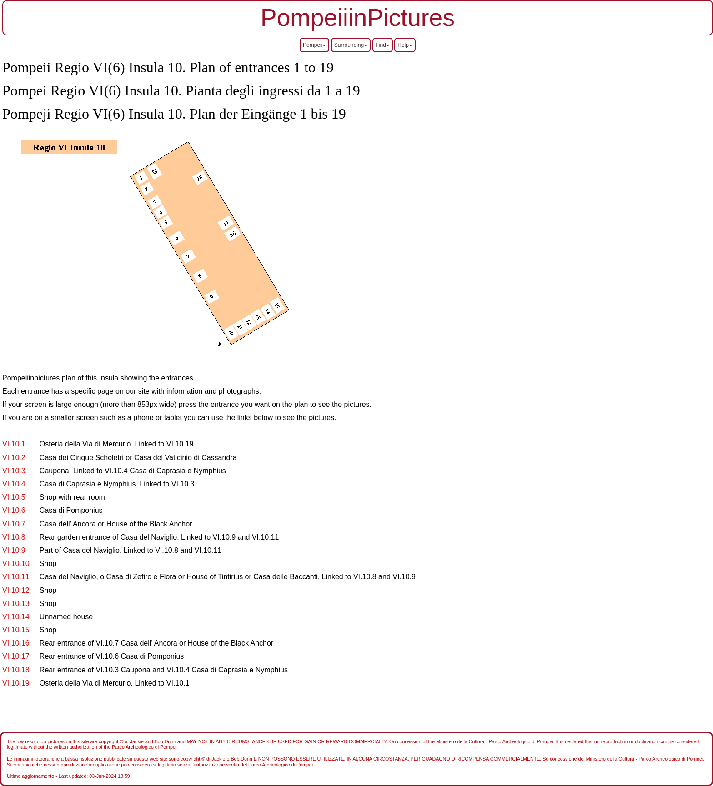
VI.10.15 (16, 630)
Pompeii (314, 45)
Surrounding (350, 45)
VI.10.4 (13, 484)
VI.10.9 (13, 550)
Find (383, 45)
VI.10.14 (16, 617)
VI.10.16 (16, 643)
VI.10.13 (16, 603)
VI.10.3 (13, 471)
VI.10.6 (13, 510)
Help (404, 45)
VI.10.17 (16, 656)
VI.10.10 (16, 563)
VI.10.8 (13, 537)
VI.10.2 (13, 457)
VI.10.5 (13, 497)
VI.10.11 (16, 577)
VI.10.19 (16, 683)
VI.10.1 (13, 444)
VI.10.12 (16, 590)
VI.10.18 (16, 670)
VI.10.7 (13, 524)
